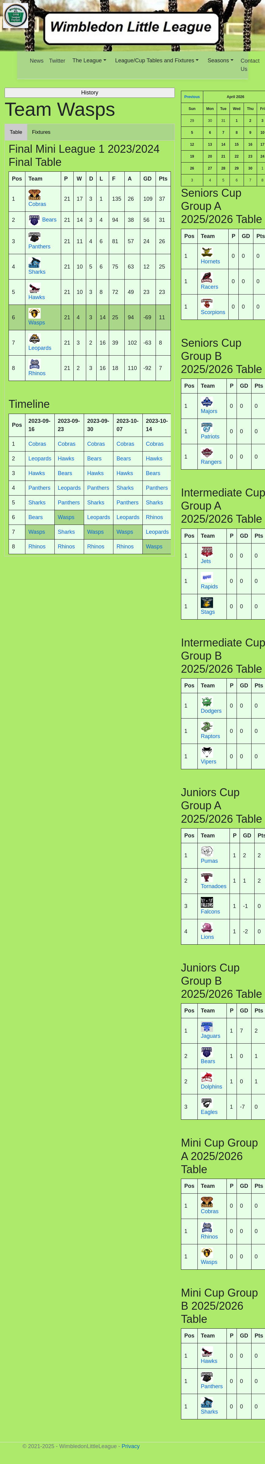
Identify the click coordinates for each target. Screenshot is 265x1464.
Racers (209, 287)
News (37, 61)
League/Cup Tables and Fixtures (154, 60)
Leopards (39, 348)
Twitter (57, 61)
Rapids (209, 587)
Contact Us (250, 65)
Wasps (209, 1262)
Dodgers (211, 711)
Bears (208, 1061)
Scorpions (213, 312)
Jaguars (210, 1036)
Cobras (210, 1211)
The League (87, 60)
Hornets (210, 261)
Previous (192, 97)
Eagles (209, 1112)
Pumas (209, 861)
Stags (208, 612)
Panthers (212, 1386)
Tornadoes (213, 886)
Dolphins (211, 1087)
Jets (206, 561)
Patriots (210, 437)
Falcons (210, 912)
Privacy (131, 1446)
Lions (207, 937)
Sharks (209, 1412)
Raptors (210, 736)
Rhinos (209, 1237)
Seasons (218, 60)
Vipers (208, 762)
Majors (209, 411)
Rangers (211, 462)
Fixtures (41, 132)
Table (16, 132)
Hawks (209, 1361)
